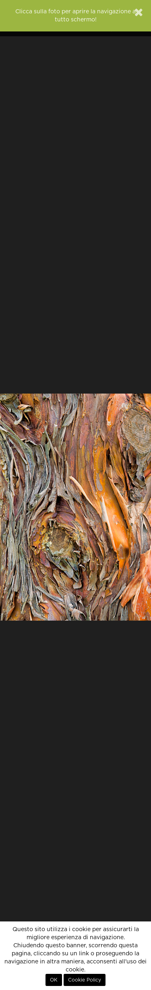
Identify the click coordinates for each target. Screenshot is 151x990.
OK (54, 979)
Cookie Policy (84, 979)
